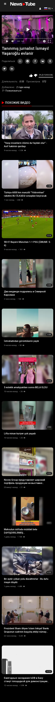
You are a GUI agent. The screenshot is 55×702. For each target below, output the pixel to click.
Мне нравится (31, 75)
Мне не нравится (35, 75)
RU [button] (47, 8)
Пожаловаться (11, 90)
